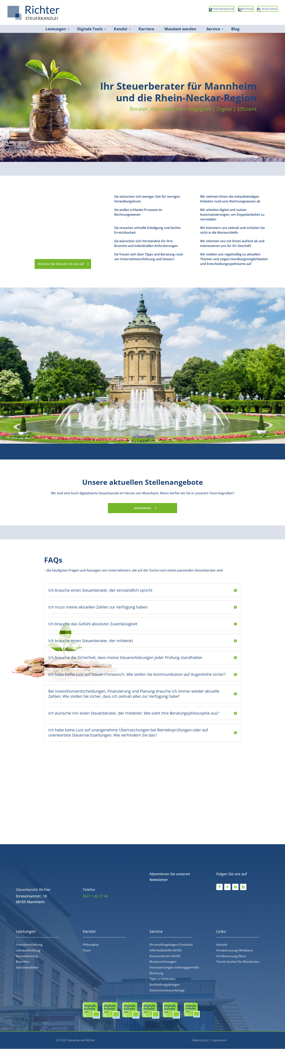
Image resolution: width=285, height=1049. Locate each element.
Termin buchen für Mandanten (237, 962)
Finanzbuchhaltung (29, 945)
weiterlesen (142, 508)
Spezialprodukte (27, 968)
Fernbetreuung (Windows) (234, 950)
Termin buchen (263, 10)
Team (87, 950)
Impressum (219, 1040)
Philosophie (91, 945)
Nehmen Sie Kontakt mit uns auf (59, 264)
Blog (235, 28)
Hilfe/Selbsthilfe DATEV (165, 950)
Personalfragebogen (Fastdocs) (171, 945)
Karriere (146, 28)
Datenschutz (200, 1040)
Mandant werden (180, 28)
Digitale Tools (90, 28)
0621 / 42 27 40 (95, 896)
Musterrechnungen (162, 962)
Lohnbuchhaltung (28, 950)
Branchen (22, 962)
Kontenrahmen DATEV (164, 956)
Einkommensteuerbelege (167, 990)
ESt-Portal (229, 10)
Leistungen (56, 28)
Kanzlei (120, 28)
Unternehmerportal (192, 10)
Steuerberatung (27, 956)
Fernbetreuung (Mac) (231, 956)
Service (213, 28)
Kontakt (221, 945)
